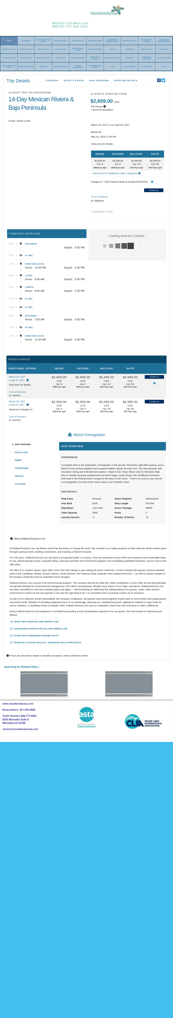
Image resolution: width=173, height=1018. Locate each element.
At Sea (29, 255)
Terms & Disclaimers (99, 197)
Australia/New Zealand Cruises (112, 40)
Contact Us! (146, 66)
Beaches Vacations (26, 66)
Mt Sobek (43, 66)
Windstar (129, 58)
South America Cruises (78, 49)
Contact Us (153, 190)
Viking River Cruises (112, 58)
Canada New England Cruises (164, 40)
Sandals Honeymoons (78, 66)
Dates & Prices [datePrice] (74, 80)
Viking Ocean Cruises (95, 58)
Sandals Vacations (60, 66)
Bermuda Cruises (129, 40)
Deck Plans (21, 452)
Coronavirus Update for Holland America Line (38, 629)
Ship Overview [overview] (99, 80)
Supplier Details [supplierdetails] (125, 80)
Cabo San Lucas (34, 264)
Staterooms (22, 468)
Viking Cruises (146, 49)
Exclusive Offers (60, 40)
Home (9, 40)
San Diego (31, 244)
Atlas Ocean (164, 49)
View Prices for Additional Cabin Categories (116, 173)
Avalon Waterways (95, 49)
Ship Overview (23, 444)
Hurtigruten (129, 49)
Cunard (112, 49)
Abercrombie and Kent (8, 66)
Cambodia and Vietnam (146, 40)
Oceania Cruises (9, 58)
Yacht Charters (129, 66)
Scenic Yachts (60, 58)
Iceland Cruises (61, 49)
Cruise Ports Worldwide (147, 58)
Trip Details (18, 80)
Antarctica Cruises (95, 40)
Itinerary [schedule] (52, 80)
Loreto (29, 287)
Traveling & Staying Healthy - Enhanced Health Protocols (45, 642)
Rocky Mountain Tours (95, 66)
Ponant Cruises (26, 58)
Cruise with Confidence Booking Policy (34, 635)
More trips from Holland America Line (34, 621)
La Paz (28, 275)
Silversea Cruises (78, 58)
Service (19, 476)
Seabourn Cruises (43, 58)
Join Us (164, 66)
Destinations (26, 40)
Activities (20, 484)
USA (112, 66)
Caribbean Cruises (9, 49)
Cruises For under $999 (43, 40)
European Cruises (26, 49)
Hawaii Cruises (43, 49)
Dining (18, 460)
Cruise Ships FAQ (164, 58)
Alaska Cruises (78, 40)
